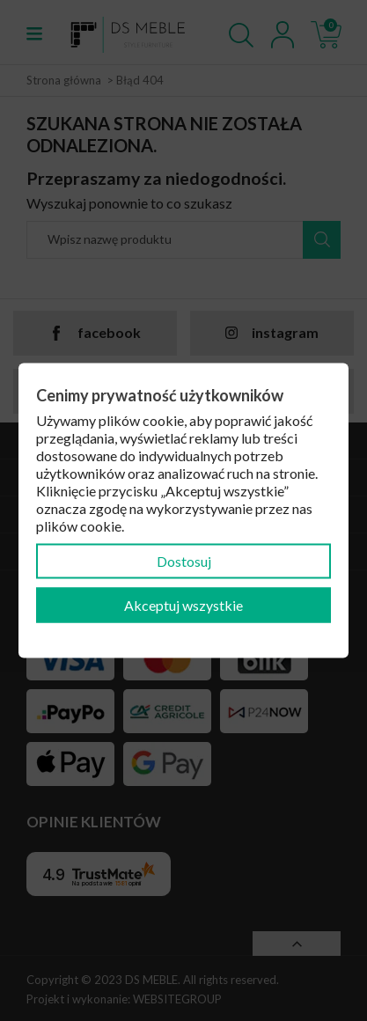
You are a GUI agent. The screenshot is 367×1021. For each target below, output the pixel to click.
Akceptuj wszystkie (183, 605)
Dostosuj (184, 561)
